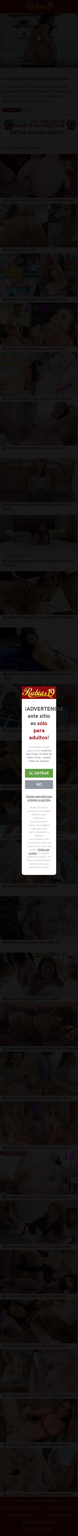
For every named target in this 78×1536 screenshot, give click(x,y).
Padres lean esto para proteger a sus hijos (39, 798)
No (39, 784)
